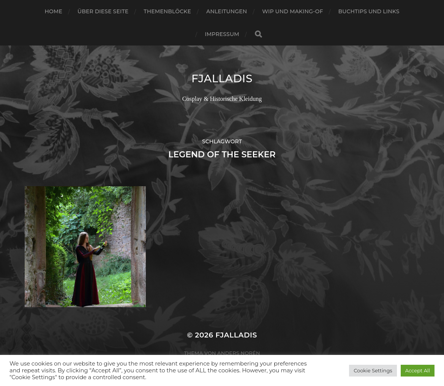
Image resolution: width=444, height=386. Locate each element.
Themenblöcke (167, 11)
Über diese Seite (102, 11)
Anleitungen (226, 11)
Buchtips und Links (368, 11)
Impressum (222, 34)
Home (53, 11)
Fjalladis (222, 78)
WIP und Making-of (292, 11)
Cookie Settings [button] (373, 370)
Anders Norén (238, 353)
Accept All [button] (417, 370)
